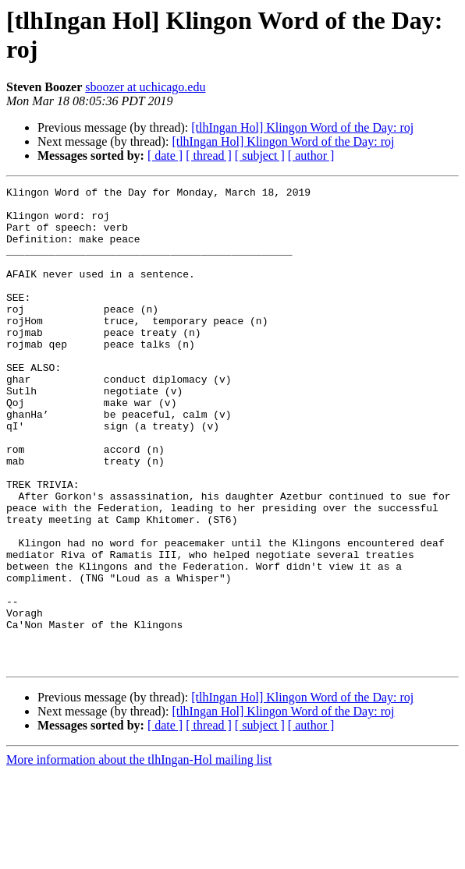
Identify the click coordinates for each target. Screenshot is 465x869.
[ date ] (165, 155)
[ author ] (311, 155)
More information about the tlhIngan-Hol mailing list (139, 855)
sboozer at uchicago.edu (145, 87)
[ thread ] (209, 155)
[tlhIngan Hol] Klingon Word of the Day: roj (302, 127)
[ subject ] (260, 155)
